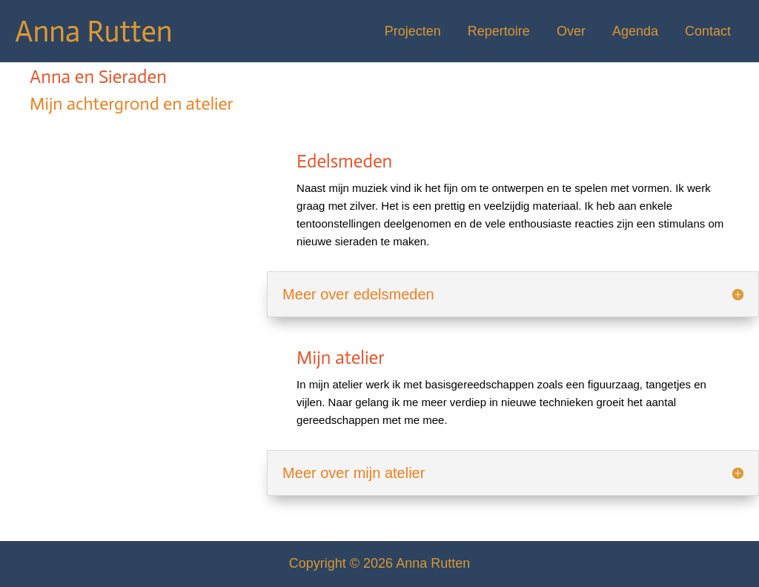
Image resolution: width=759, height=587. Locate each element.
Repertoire (499, 31)
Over (571, 31)
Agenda (635, 31)
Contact (708, 31)
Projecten (413, 31)
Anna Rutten (94, 31)
